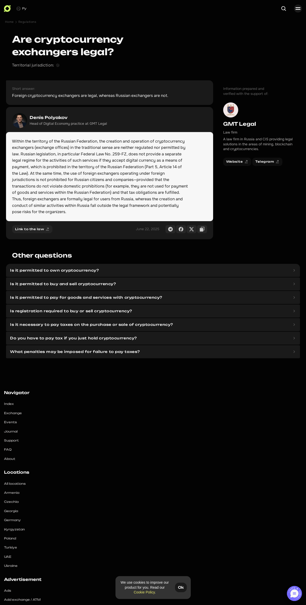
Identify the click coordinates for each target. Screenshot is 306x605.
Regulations (35, 23)
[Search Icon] (287, 8)
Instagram (83, 596)
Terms (237, 596)
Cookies (252, 596)
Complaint (222, 596)
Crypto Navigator (153, 410)
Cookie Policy (144, 592)
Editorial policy (273, 596)
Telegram (64, 596)
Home (17, 23)
